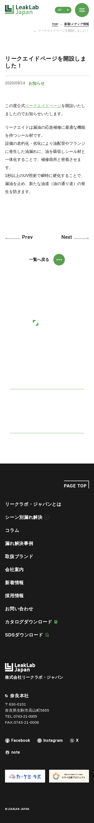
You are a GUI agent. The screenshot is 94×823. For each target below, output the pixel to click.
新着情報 (14, 582)
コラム (12, 530)
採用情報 (14, 595)
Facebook (20, 740)
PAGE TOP (75, 485)
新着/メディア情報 (76, 24)
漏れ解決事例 (19, 543)
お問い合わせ (19, 608)
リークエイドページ (43, 106)
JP (59, 10)
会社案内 (14, 569)
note (15, 752)
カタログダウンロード (28, 621)
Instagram (53, 740)
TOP (55, 24)
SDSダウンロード (24, 634)
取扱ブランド (19, 556)
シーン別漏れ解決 (24, 517)
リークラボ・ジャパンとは (33, 504)
